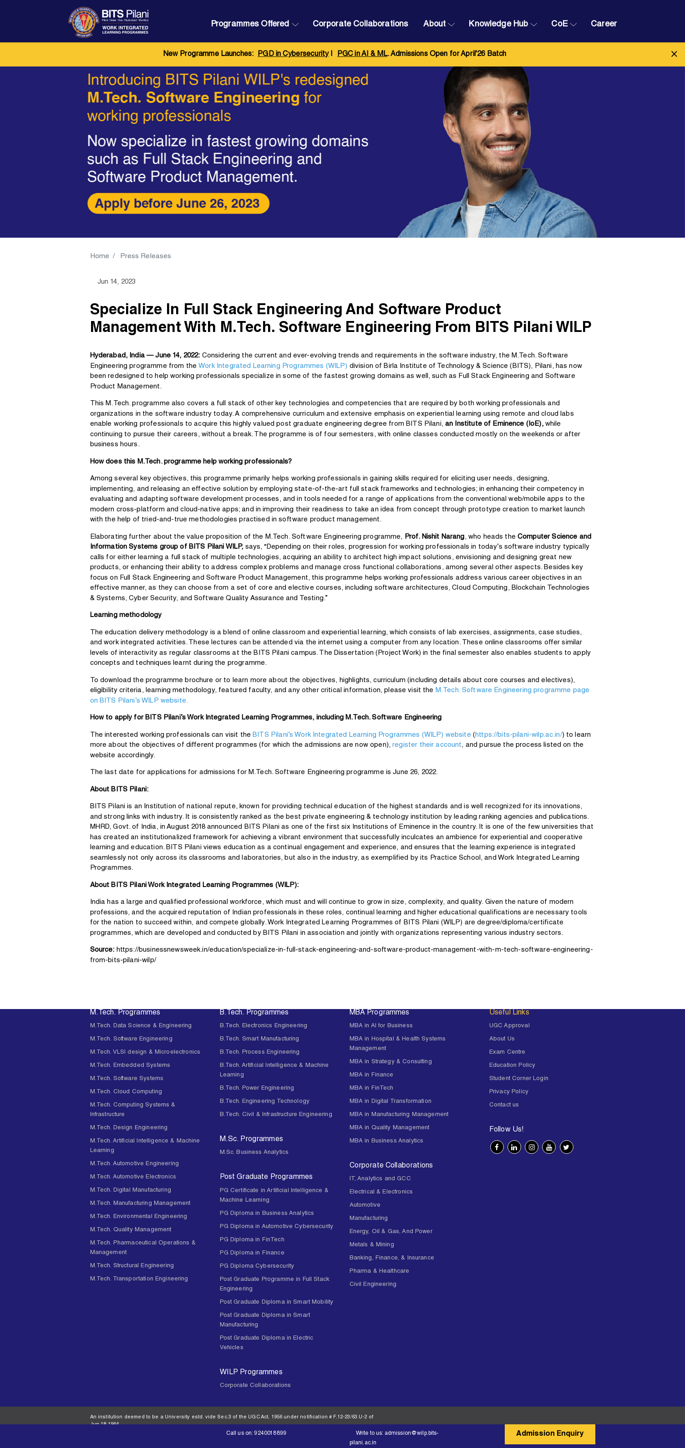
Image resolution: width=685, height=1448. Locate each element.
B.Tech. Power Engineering (257, 1088)
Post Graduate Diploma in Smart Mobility (277, 1302)
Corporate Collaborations (360, 24)
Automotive (365, 1205)
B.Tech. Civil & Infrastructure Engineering (276, 1115)
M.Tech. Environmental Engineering (139, 1217)
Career (604, 24)
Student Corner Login (518, 1079)
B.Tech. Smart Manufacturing (259, 1039)
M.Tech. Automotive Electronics (133, 1177)
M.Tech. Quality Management (131, 1230)
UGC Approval (509, 1026)
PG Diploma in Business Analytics (267, 1214)
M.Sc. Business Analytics (254, 1153)
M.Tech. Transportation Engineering (139, 1279)
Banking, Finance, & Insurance (392, 1258)
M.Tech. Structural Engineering (132, 1266)
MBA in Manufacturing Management (399, 1115)
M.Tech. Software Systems (127, 1079)
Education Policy (512, 1066)
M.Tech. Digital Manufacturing (130, 1190)
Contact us (504, 1105)
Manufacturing (369, 1219)
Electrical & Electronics (381, 1192)
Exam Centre (507, 1052)
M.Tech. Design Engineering (129, 1128)
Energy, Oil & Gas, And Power (391, 1232)
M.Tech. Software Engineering (131, 1039)
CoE (559, 24)
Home (100, 256)
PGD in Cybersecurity (293, 54)
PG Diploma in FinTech (252, 1240)
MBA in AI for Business (381, 1026)
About (434, 24)
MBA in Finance (372, 1075)
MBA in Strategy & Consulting (391, 1062)
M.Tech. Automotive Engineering (134, 1164)
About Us (502, 1039)
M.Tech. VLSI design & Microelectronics (145, 1052)
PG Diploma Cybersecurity (257, 1267)
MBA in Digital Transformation (390, 1102)
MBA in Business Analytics (387, 1141)
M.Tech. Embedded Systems (130, 1066)
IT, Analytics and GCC (380, 1179)
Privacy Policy (508, 1092)
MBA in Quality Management (390, 1128)
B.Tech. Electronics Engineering (264, 1026)
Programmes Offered (250, 24)
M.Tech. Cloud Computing (126, 1092)
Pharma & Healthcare (380, 1272)
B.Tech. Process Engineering (260, 1052)
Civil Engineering (373, 1285)
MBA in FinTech (372, 1088)
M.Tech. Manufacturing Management (140, 1204)
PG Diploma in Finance (252, 1253)
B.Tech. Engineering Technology (265, 1102)
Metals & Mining (372, 1245)
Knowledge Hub (498, 24)
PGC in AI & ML (362, 54)
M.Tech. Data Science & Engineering (141, 1026)
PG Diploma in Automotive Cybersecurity (277, 1227)
